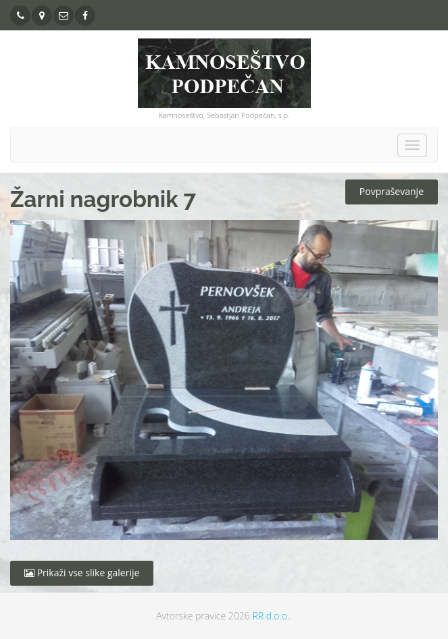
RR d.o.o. (270, 615)
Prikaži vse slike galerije (81, 572)
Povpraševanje (391, 191)
